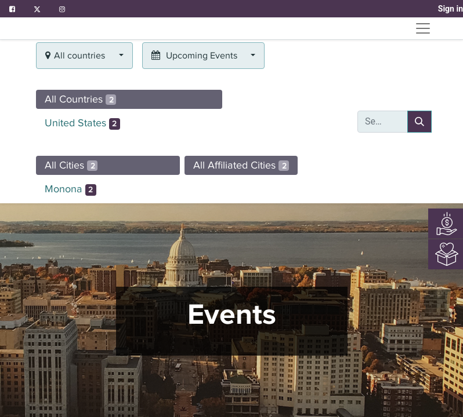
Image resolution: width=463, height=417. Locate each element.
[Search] (419, 122)
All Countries (80, 99)
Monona (70, 189)
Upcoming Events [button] (195, 55)
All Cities (71, 165)
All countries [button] (76, 55)
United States (82, 123)
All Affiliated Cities (241, 165)
